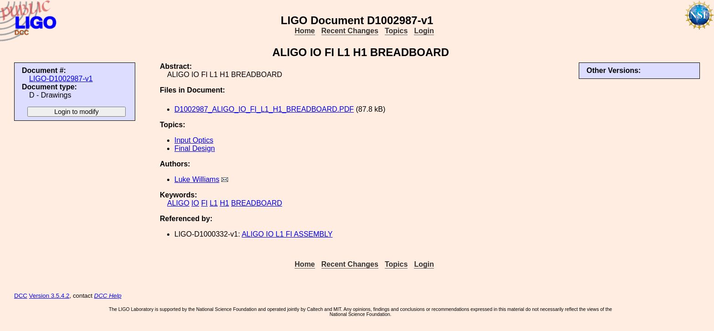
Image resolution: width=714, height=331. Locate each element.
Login (424, 31)
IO (195, 203)
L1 (213, 203)
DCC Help (108, 295)
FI (204, 203)
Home (305, 31)
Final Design (194, 148)
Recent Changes (349, 31)
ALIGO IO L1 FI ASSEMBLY (287, 234)
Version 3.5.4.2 (49, 295)
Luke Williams (196, 179)
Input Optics (193, 140)
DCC (20, 295)
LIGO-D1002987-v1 (61, 79)
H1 (224, 203)
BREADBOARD (256, 203)
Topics (396, 31)
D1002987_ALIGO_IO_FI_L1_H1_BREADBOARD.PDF (264, 109)
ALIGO (178, 203)
